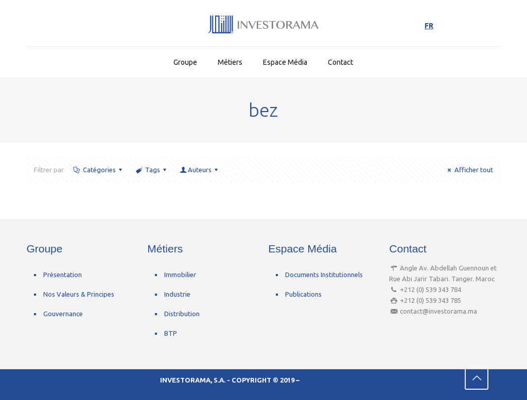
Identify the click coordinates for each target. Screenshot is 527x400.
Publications (303, 294)
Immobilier (180, 274)
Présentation (62, 274)
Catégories (98, 169)
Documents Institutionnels (324, 274)
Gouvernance (63, 313)
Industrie (177, 294)
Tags (151, 169)
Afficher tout (469, 169)
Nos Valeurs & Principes (78, 294)
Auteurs (200, 169)
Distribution (182, 313)
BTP (170, 333)
